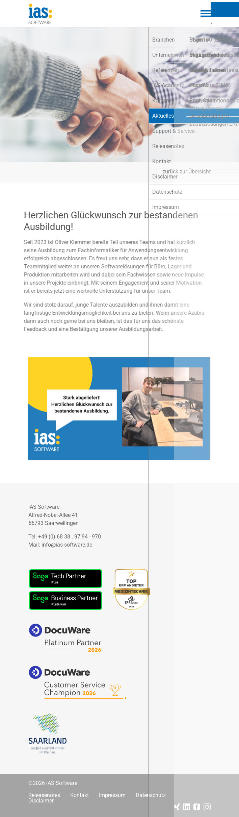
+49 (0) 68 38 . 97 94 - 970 (69, 536)
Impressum (112, 795)
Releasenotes (44, 795)
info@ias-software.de (67, 545)
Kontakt (79, 795)
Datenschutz (151, 795)
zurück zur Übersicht (186, 171)
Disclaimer (41, 800)
